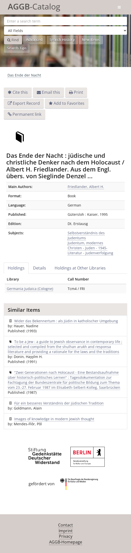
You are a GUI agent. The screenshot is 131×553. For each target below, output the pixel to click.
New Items (91, 39)
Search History (62, 39)
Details (39, 268)
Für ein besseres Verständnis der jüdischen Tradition (59, 403)
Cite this (20, 92)
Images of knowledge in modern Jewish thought (54, 418)
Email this (51, 92)
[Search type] (65, 30)
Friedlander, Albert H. (86, 186)
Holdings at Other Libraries (80, 268)
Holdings (16, 268)
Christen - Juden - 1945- (87, 248)
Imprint (66, 531)
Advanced (34, 39)
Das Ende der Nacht (24, 75)
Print (78, 92)
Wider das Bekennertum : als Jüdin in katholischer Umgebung (66, 320)
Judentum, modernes (85, 242)
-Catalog (34, 5)
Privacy (65, 536)
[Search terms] (65, 21)
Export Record (26, 103)
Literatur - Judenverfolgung (90, 252)
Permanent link (27, 114)
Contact (65, 525)
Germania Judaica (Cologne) (30, 288)
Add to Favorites (69, 103)
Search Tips (17, 48)
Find (13, 40)
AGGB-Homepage (65, 542)
